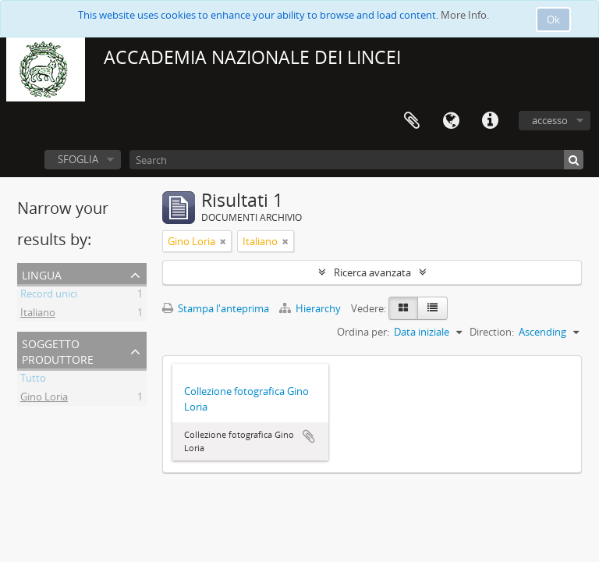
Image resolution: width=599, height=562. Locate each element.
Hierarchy (311, 308)
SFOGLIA (78, 159)
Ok (553, 19)
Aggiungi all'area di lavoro (309, 436)
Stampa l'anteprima (215, 308)
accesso (550, 120)
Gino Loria (44, 399)
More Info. (465, 15)
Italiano (37, 315)
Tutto (33, 380)
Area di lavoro (411, 120)
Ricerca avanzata (372, 272)
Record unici (48, 296)
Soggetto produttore (58, 350)
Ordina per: (363, 332)
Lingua (450, 120)
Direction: (492, 332)
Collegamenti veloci (489, 120)
